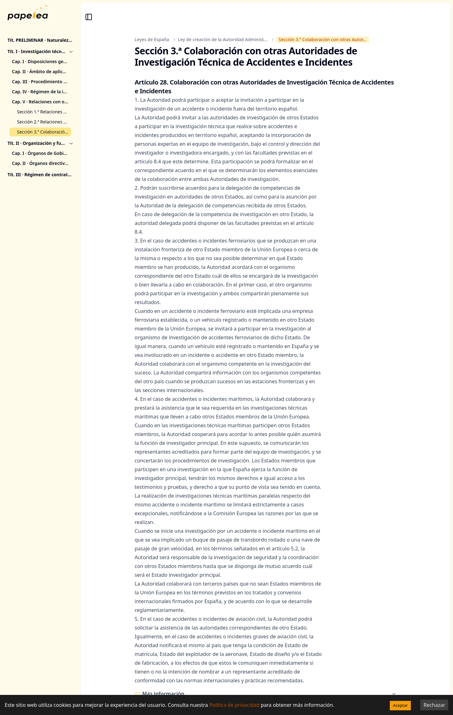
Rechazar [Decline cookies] (434, 704)
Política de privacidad (234, 704)
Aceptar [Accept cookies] (400, 705)
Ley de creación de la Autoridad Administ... (222, 39)
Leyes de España (152, 39)
